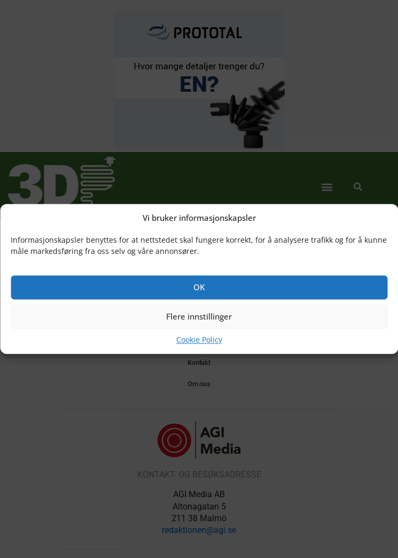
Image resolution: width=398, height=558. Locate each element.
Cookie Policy (199, 339)
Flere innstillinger (199, 317)
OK (199, 287)
